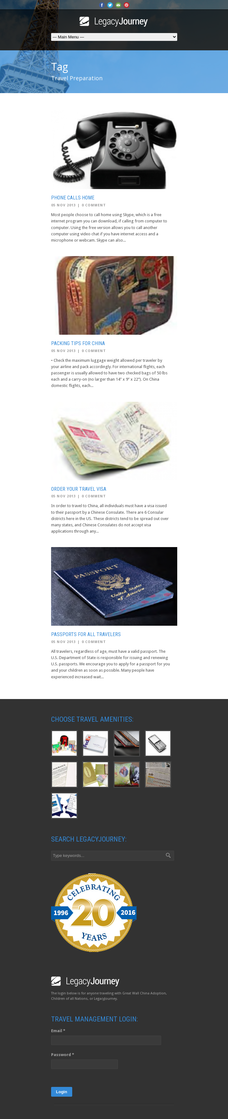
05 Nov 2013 (63, 205)
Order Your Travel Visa (78, 489)
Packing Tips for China (78, 343)
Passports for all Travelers (86, 634)
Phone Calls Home (72, 198)
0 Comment (94, 205)
